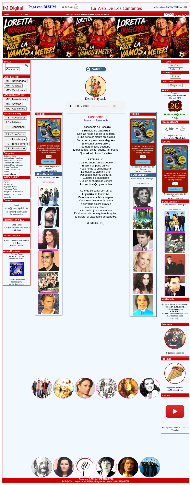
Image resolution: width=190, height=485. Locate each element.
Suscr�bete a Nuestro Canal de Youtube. (175, 426)
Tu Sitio (6, 182)
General (6, 180)
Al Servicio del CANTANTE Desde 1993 (170, 7)
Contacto (7, 197)
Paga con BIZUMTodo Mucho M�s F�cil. (175, 135)
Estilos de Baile (9, 156)
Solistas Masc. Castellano (13, 160)
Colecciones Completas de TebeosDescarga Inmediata (48, 167)
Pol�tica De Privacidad (13, 191)
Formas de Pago (10, 189)
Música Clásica (9, 174)
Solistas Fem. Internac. (12, 163)
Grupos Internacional (12, 169)
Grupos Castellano (10, 167)
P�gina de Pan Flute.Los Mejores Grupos (175, 386)
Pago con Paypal (10, 187)
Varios (6, 172)
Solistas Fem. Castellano (13, 158)
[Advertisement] (96, 348)
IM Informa (8, 184)
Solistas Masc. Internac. (13, 165)
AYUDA (24, 14)
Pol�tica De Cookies (12, 194)
